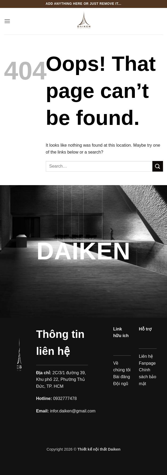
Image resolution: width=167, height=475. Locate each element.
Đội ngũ (120, 383)
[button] (7, 21)
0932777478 (65, 398)
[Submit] (157, 166)
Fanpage (147, 363)
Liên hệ (146, 356)
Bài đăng (121, 376)
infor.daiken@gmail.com (72, 411)
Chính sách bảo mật (147, 377)
